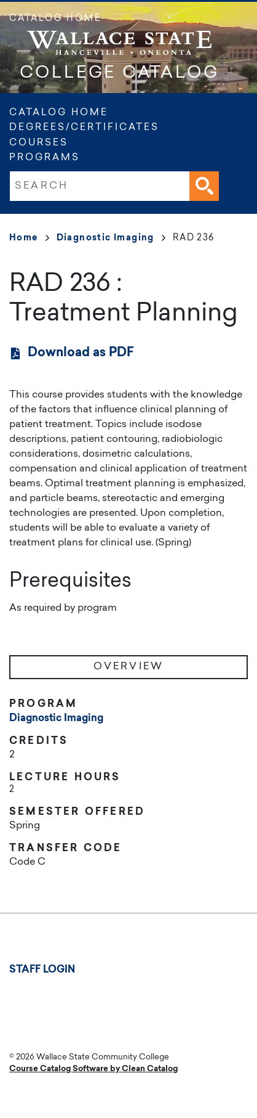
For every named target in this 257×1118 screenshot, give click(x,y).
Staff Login (42, 970)
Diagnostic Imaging (111, 238)
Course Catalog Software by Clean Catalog (93, 1069)
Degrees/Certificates (84, 128)
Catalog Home (55, 19)
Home (29, 238)
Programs (44, 158)
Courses (38, 143)
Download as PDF (81, 353)
